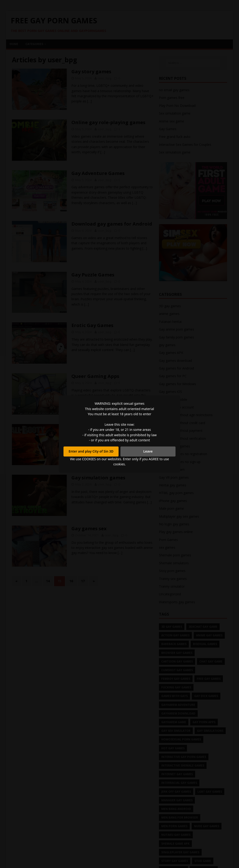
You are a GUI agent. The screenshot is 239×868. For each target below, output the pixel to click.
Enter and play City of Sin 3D (91, 451)
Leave (148, 451)
